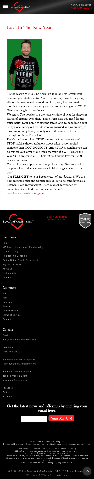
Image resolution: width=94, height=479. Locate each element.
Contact (7, 277)
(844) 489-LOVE (80, 8)
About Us (7, 269)
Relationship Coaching (15, 256)
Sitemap (7, 306)
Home (6, 243)
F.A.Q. (6, 293)
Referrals (8, 302)
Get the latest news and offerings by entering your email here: (47, 408)
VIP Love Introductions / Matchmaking (23, 247)
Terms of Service (12, 315)
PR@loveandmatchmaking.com (19, 364)
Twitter (6, 392)
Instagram (8, 396)
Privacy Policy (10, 311)
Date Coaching (10, 251)
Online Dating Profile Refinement (20, 260)
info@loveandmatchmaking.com (20, 339)
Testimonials (9, 273)
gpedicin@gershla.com (15, 376)
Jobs (5, 298)
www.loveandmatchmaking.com (26, 193)
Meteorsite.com (59, 475)
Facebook (8, 388)
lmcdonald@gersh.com (15, 380)
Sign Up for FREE (12, 264)
